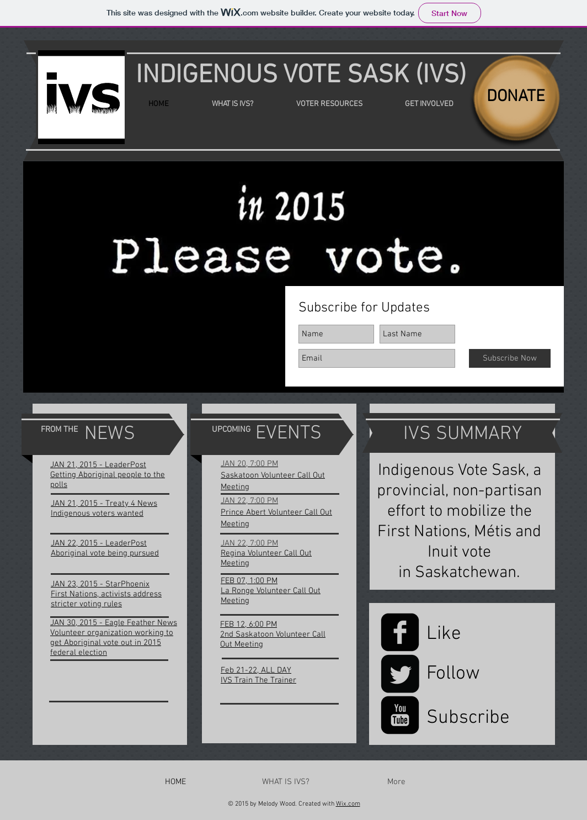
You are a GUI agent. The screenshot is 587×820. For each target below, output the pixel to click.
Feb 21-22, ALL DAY (256, 670)
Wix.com (348, 804)
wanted (130, 514)
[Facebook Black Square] (400, 632)
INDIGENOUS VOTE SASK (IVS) (301, 75)
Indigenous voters (84, 514)
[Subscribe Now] (510, 358)
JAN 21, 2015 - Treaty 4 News (104, 504)
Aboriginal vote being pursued (105, 553)
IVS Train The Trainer (258, 680)
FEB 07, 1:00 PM (249, 581)
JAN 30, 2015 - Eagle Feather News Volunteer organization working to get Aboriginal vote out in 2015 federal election (113, 638)
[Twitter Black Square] (400, 673)
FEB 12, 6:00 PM (248, 624)
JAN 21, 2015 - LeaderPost (98, 465)
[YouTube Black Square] (400, 715)
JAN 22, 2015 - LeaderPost (99, 543)
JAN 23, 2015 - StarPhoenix (100, 584)
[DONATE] (516, 97)
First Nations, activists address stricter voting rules (106, 599)
